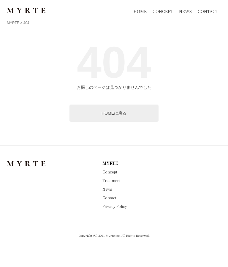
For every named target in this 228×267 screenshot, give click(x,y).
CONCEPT (163, 11)
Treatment (111, 180)
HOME (140, 11)
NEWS (185, 11)
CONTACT (208, 11)
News (107, 189)
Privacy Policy (114, 206)
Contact (109, 198)
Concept (109, 172)
